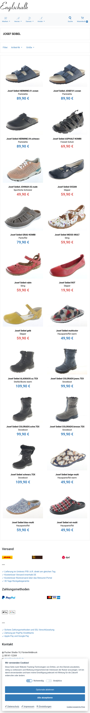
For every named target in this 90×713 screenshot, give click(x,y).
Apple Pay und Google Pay (15, 636)
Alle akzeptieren (45, 697)
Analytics (57, 680)
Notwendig (39, 680)
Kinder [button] (40, 19)
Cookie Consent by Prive (76, 707)
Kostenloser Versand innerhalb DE (19, 574)
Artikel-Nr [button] (16, 47)
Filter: (6, 47)
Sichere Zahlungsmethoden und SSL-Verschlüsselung (28, 629)
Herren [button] (17, 19)
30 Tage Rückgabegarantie (15, 581)
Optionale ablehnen (45, 689)
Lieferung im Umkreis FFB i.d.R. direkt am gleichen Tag (28, 571)
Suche (70, 19)
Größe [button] (29, 47)
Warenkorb (82, 19)
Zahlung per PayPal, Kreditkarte (18, 633)
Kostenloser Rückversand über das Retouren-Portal (27, 578)
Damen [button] (29, 19)
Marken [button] (5, 19)
